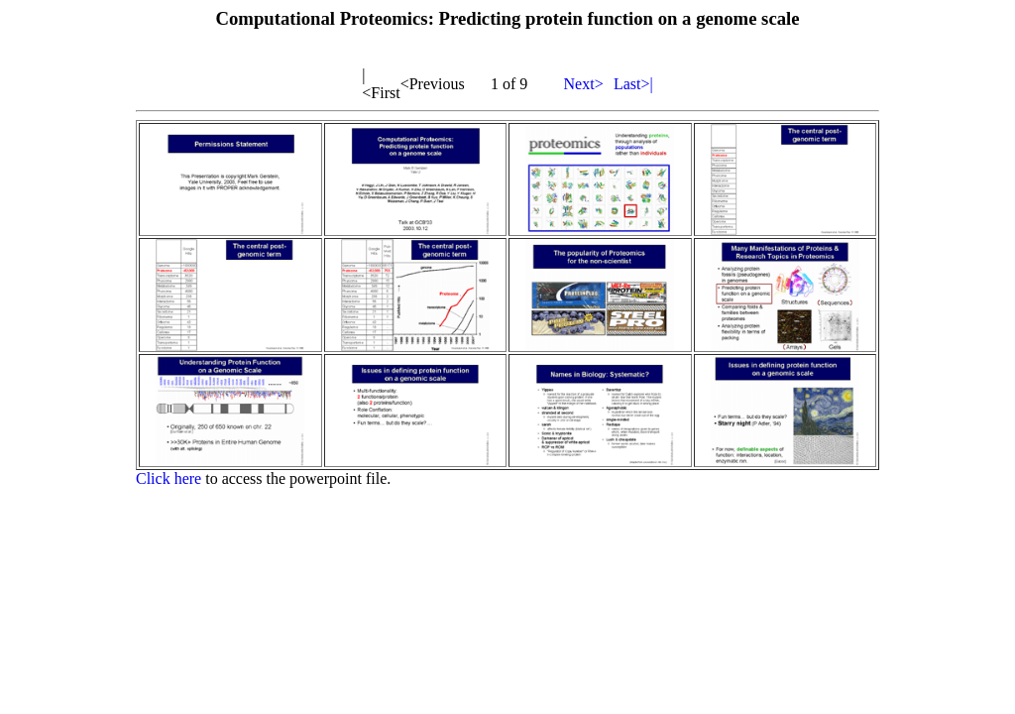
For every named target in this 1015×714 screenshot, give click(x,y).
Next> (584, 83)
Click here (168, 478)
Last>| (633, 83)
